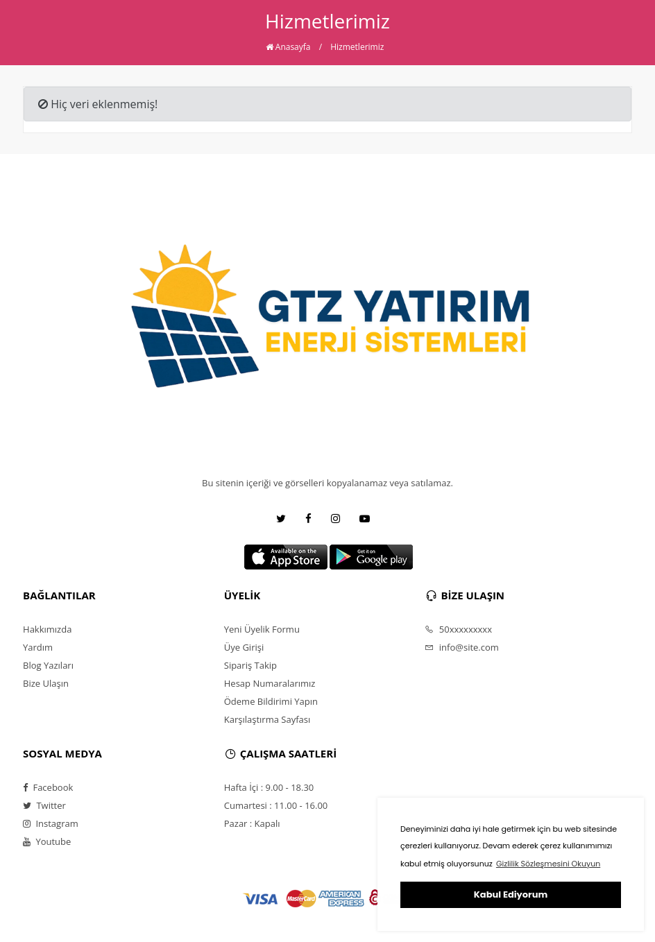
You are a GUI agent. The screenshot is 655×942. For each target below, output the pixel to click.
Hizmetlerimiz (357, 47)
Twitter (44, 805)
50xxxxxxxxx (458, 629)
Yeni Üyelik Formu (262, 629)
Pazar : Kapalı (252, 823)
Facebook (48, 787)
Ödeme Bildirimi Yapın (271, 701)
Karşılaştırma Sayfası (267, 719)
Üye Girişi (244, 647)
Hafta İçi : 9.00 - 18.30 (269, 787)
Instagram (50, 823)
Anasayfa (288, 47)
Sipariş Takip (250, 665)
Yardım (38, 647)
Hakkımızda (47, 629)
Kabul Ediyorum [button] (510, 894)
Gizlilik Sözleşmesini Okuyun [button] (548, 863)
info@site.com (461, 647)
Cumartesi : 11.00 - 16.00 (276, 805)
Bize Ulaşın (46, 683)
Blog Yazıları (48, 665)
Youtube (47, 841)
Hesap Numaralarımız (270, 683)
